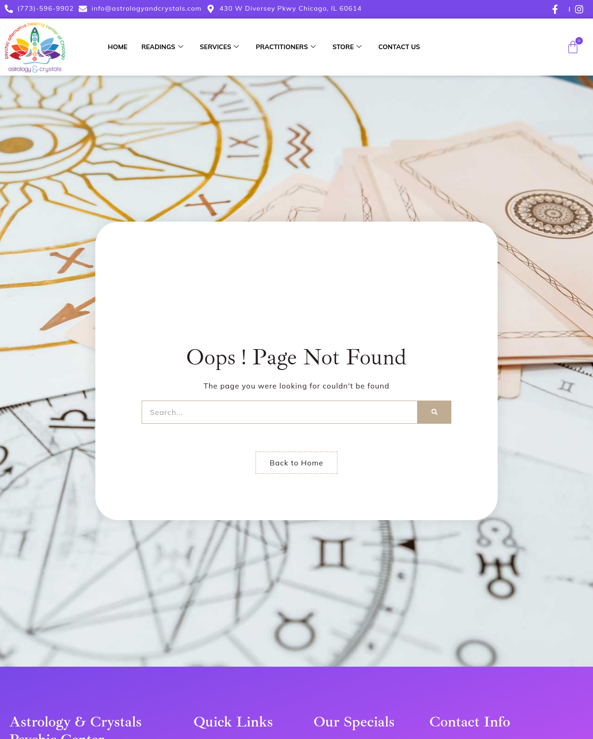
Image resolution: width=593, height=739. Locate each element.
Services (219, 46)
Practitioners (286, 46)
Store (347, 46)
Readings (162, 46)
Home (117, 47)
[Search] (434, 412)
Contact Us (399, 47)
